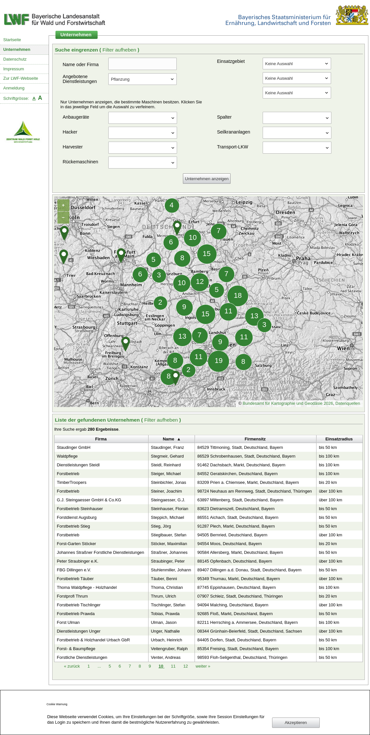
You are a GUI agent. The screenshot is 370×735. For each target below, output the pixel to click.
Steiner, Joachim (166, 491)
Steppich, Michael (167, 517)
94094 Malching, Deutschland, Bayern (232, 604)
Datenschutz (15, 59)
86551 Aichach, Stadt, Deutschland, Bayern (237, 517)
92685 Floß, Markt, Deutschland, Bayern (235, 613)
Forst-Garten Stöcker (76, 543)
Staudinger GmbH (73, 447)
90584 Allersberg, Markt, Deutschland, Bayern (240, 552)
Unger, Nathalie (165, 631)
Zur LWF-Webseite (20, 78)
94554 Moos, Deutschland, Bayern (229, 543)
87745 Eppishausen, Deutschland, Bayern (236, 587)
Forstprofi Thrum (72, 596)
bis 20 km (328, 482)
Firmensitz (255, 439)
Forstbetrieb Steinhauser (80, 508)
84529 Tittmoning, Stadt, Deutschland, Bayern (240, 447)
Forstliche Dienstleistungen (82, 657)
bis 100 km (329, 456)
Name (168, 439)
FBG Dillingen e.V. (74, 569)
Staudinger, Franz (167, 447)
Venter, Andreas (165, 657)
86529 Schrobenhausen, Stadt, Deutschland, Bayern (246, 456)
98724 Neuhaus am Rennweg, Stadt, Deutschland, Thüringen (254, 491)
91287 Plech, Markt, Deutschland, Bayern (236, 526)
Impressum (13, 68)
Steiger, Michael (166, 473)
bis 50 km (328, 447)
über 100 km (330, 491)
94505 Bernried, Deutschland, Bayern (232, 534)
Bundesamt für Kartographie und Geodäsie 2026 (288, 403)
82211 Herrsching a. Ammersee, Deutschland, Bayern (247, 622)
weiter (203, 666)
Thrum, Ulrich (163, 596)
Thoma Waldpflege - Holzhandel (87, 587)
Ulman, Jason (163, 622)
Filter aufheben (119, 49)
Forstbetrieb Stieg (73, 526)
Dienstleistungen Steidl (78, 464)
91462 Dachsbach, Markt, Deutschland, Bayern (241, 464)
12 (186, 666)
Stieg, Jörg (161, 526)
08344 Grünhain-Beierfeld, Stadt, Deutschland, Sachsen (249, 631)
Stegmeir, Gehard (167, 456)
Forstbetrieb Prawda (76, 613)
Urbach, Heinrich (166, 639)
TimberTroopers (71, 482)
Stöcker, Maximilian (169, 543)
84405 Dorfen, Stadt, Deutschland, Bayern (236, 639)
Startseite (12, 39)
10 (161, 666)
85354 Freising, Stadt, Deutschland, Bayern (238, 648)
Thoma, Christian (167, 587)
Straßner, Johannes (169, 552)
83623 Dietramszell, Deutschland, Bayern (235, 508)
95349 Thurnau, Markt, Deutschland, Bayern (238, 578)
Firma (101, 439)
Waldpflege (67, 456)
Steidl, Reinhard (166, 464)
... (99, 666)
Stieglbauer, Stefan (168, 534)
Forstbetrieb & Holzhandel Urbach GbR (93, 639)
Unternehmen (16, 49)
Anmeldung (14, 88)
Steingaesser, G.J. (168, 499)
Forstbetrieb (68, 473)
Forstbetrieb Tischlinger (79, 604)
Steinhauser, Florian (169, 508)
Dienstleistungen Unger (79, 631)
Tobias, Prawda (165, 613)
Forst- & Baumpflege (76, 648)
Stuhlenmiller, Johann (171, 569)
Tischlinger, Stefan (168, 604)
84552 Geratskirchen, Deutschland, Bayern (237, 473)
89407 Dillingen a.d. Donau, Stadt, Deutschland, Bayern (249, 569)
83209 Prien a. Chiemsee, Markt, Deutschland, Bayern (248, 482)
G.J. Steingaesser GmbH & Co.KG (89, 499)
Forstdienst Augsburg (76, 517)
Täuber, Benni (164, 578)
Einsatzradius (339, 439)
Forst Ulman (68, 622)
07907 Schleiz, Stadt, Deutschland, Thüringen (239, 596)
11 (174, 666)
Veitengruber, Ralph (169, 648)
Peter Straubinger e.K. (77, 561)
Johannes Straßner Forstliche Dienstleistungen (100, 552)
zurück (72, 666)
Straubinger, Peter (168, 561)
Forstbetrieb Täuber (75, 578)
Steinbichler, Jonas (168, 482)
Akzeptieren (296, 722)
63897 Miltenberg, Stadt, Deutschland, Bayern (240, 499)
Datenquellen (347, 403)
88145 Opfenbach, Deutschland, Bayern (234, 561)
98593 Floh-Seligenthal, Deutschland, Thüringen (242, 657)
